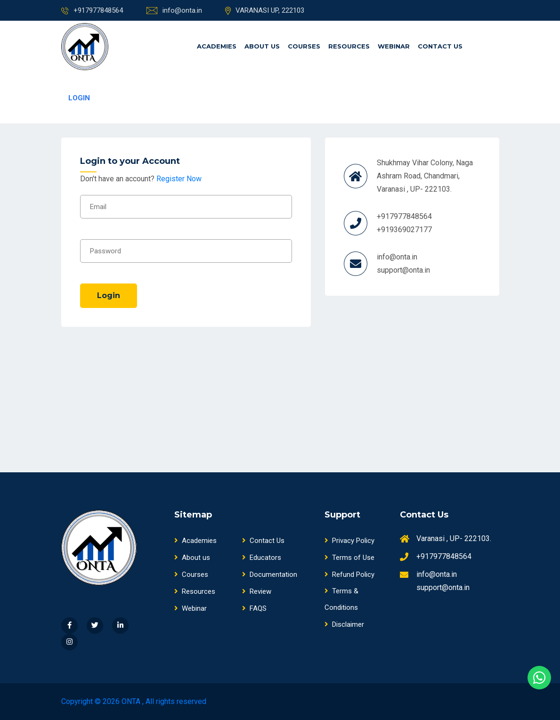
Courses (304, 46)
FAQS (254, 608)
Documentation (269, 574)
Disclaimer (344, 624)
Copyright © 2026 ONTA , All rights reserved (133, 701)
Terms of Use (349, 557)
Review (256, 591)
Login (108, 295)
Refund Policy (349, 574)
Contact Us (440, 46)
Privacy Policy (349, 540)
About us (262, 46)
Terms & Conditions (341, 599)
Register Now (179, 178)
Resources (349, 46)
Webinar (394, 46)
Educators (261, 557)
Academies (216, 46)
